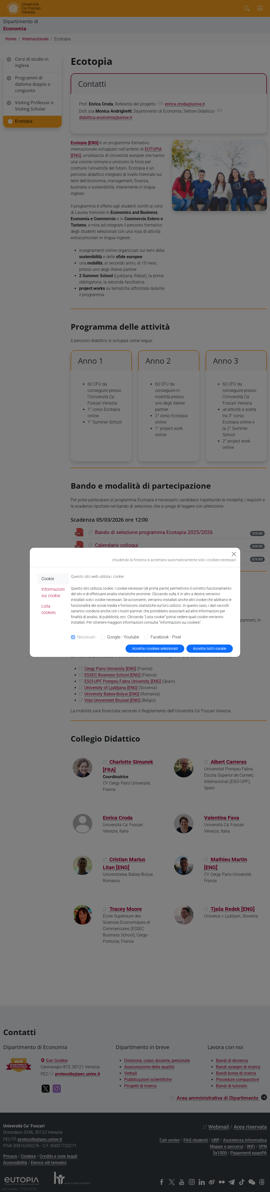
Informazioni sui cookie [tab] (53, 592)
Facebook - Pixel (166, 637)
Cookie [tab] (47, 578)
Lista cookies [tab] (48, 609)
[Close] (234, 554)
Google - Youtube (123, 637)
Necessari (86, 637)
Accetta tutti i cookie (209, 648)
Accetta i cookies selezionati (155, 648)
